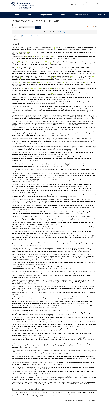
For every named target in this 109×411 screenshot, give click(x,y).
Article (19, 36)
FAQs (29, 15)
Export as (15, 27)
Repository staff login (92, 3)
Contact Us (100, 15)
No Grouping (61, 32)
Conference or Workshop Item (31, 36)
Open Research (77, 4)
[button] (38, 27)
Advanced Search (81, 15)
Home (17, 15)
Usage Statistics (46, 15)
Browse (63, 15)
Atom (89, 27)
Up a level (15, 25)
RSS (94, 27)
